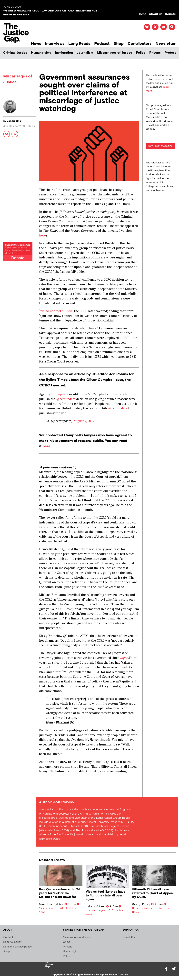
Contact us (9, 937)
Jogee (124, 658)
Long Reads (79, 43)
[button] (172, 27)
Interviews (54, 43)
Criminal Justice (15, 53)
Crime (66, 942)
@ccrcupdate (58, 394)
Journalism (85, 53)
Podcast (101, 43)
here (42, 235)
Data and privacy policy (17, 946)
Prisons (155, 53)
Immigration (64, 53)
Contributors (139, 43)
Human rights (41, 53)
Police (140, 53)
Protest (170, 53)
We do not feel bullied (56, 311)
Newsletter (166, 43)
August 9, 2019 (83, 421)
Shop (119, 43)
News (36, 43)
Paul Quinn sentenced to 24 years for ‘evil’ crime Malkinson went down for (59, 893)
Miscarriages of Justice (114, 53)
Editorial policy (12, 942)
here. (47, 446)
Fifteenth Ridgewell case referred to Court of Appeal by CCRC (153, 893)
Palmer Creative (118, 974)
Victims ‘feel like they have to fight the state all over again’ (105, 895)
